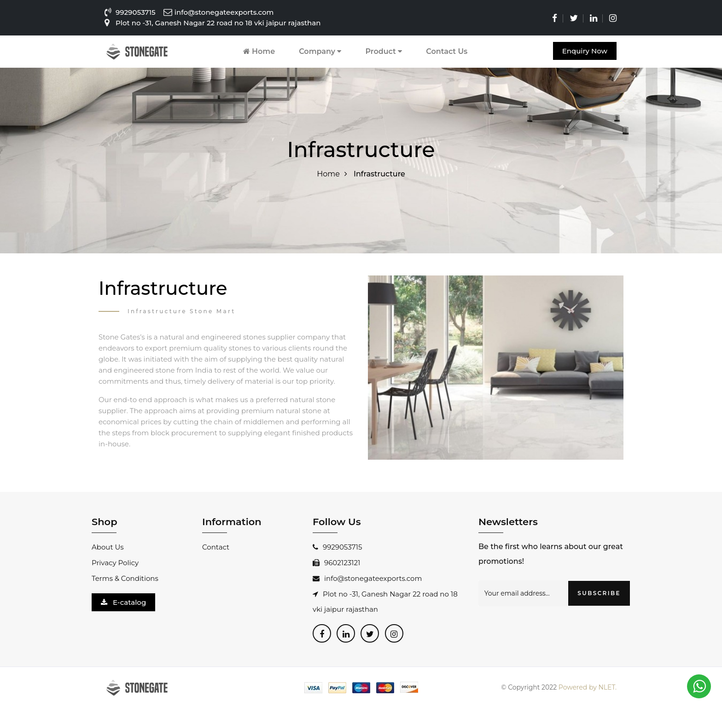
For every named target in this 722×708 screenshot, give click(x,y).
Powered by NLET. (588, 687)
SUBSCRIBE (599, 593)
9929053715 (136, 12)
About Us (108, 547)
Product (383, 51)
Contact (215, 547)
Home (259, 51)
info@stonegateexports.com (367, 578)
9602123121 (336, 562)
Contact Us (446, 51)
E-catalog (123, 602)
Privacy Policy (115, 562)
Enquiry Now (584, 51)
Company (320, 51)
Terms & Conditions (125, 578)
